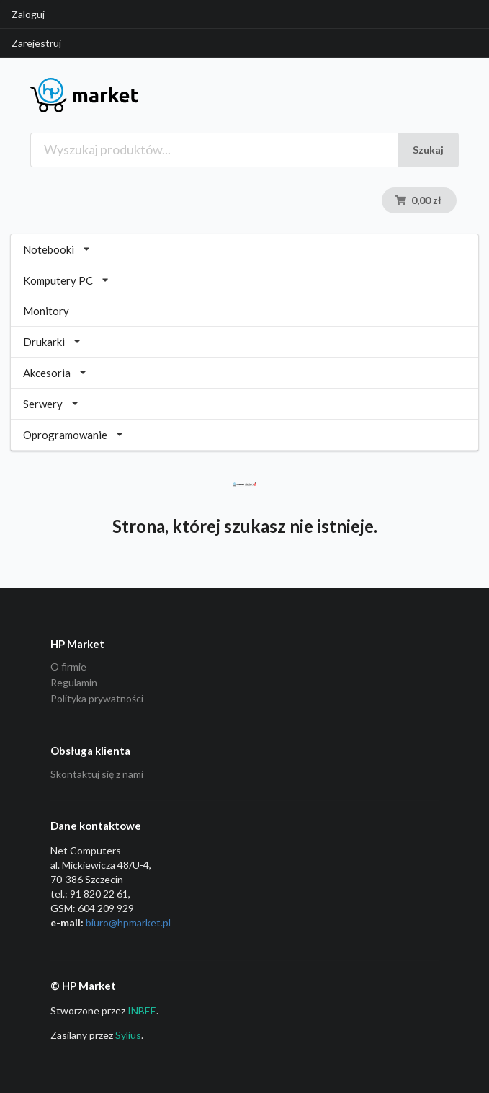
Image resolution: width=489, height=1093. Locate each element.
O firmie (68, 667)
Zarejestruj (36, 43)
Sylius (128, 1035)
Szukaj (428, 149)
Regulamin (73, 682)
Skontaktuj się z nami (96, 774)
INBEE (141, 1010)
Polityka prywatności (96, 698)
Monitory (46, 310)
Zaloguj (28, 14)
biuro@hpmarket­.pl (128, 922)
